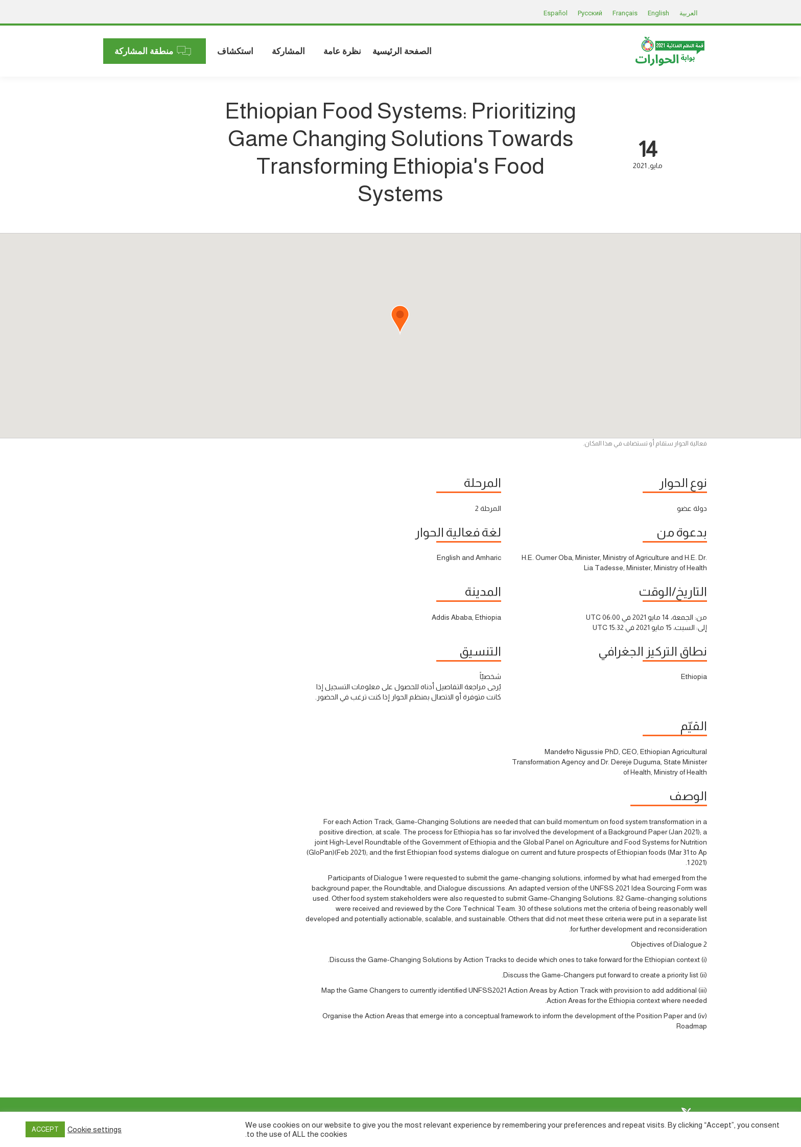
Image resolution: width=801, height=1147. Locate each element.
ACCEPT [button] (45, 1129)
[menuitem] (402, 51)
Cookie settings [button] (94, 1130)
